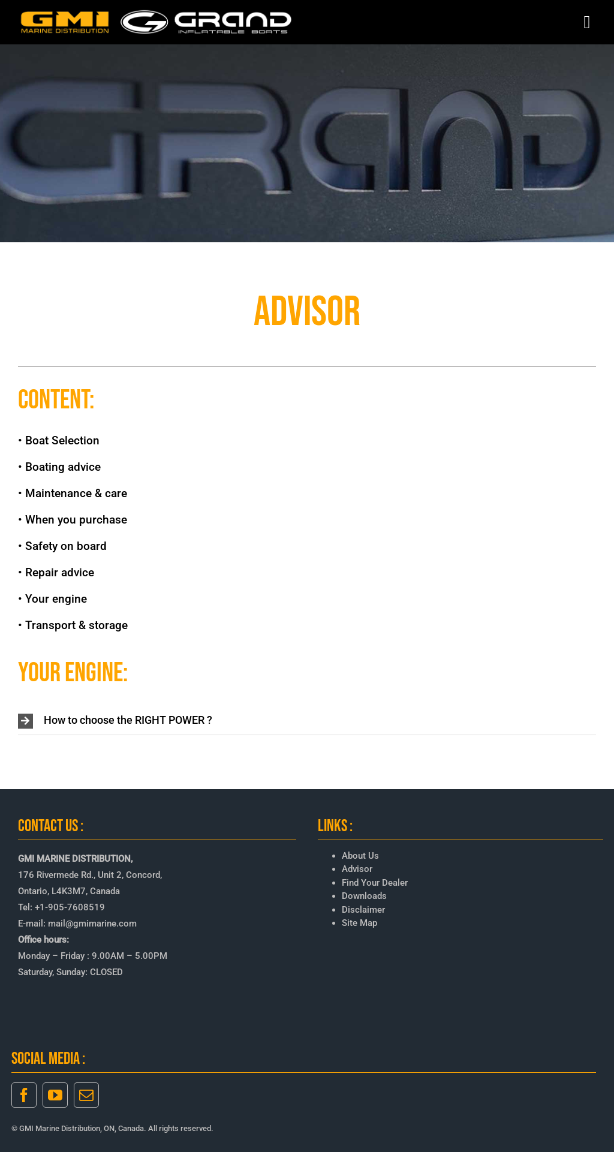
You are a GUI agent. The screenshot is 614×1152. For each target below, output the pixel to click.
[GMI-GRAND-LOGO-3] (157, 12)
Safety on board (66, 546)
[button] (307, 721)
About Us (360, 855)
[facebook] (24, 1095)
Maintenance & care (76, 493)
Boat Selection (62, 440)
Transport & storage (76, 625)
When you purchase (76, 520)
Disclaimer (363, 909)
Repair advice (59, 572)
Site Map (359, 923)
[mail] (86, 1095)
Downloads (364, 896)
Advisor (357, 869)
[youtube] (55, 1095)
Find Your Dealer (375, 882)
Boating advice (63, 467)
